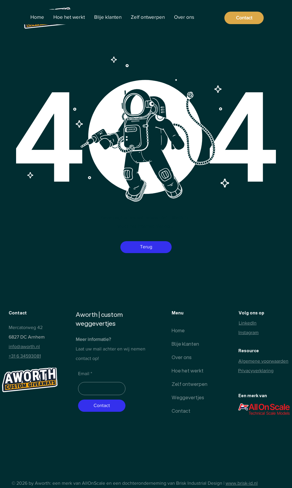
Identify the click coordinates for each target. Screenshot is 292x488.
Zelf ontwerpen (186, 384)
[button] (146, 247)
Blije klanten (185, 343)
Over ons (182, 357)
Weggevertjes (186, 397)
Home (178, 330)
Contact (181, 410)
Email (83, 373)
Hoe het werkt (186, 370)
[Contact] (244, 18)
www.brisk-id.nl (242, 483)
